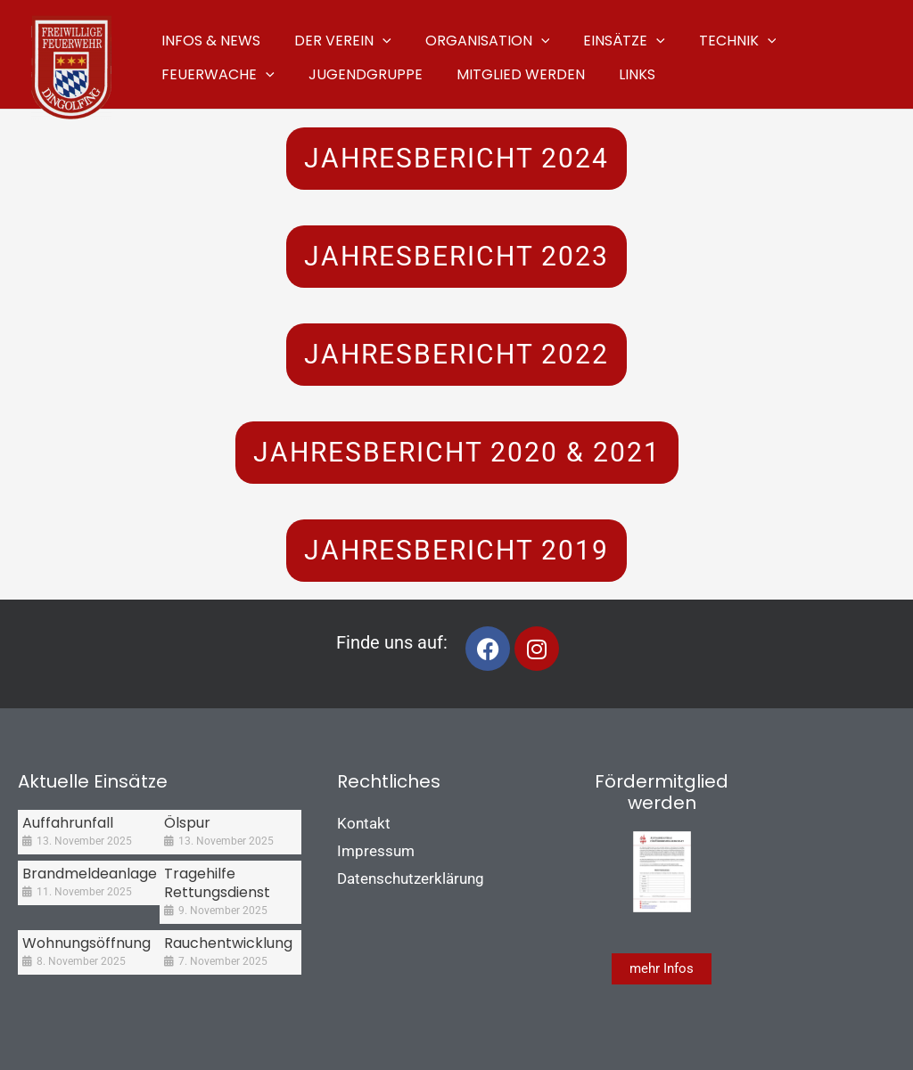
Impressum (376, 851)
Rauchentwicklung (228, 943)
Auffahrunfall (67, 823)
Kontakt (364, 823)
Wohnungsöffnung (86, 943)
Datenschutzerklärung (410, 878)
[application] (374, 37)
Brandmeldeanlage (89, 873)
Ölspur (187, 823)
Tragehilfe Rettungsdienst (217, 883)
